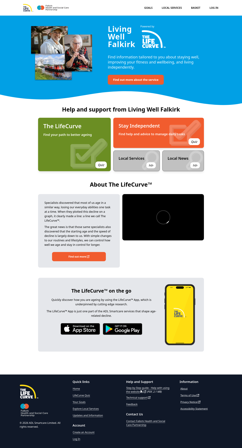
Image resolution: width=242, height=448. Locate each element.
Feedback (132, 404)
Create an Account (83, 432)
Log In (76, 439)
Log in (214, 8)
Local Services (172, 8)
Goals (148, 8)
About (184, 388)
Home (76, 388)
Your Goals (79, 402)
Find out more (78, 256)
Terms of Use (189, 395)
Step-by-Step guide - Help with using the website (147, 389)
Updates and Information (88, 415)
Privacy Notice (190, 402)
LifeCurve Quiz (81, 395)
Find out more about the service (135, 80)
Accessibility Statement (194, 408)
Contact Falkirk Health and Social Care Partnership (145, 423)
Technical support (138, 397)
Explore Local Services (86, 408)
